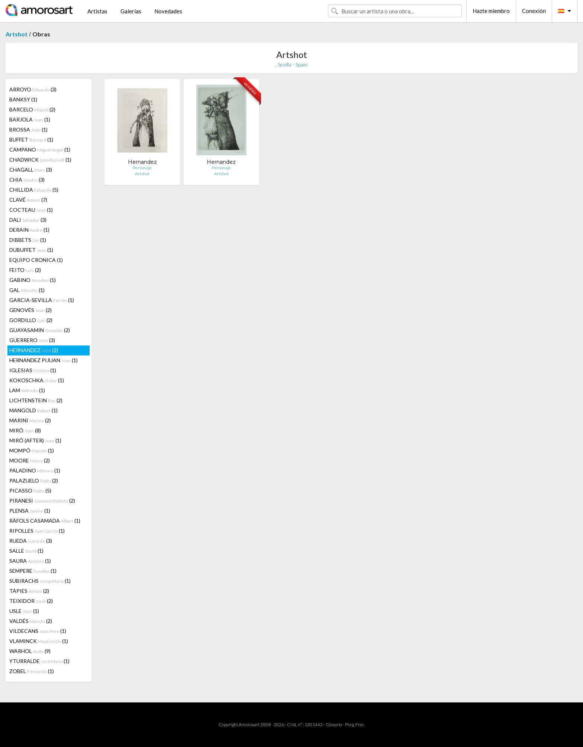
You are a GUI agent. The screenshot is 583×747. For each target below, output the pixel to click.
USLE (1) (24, 611)
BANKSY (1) (23, 99)
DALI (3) (27, 220)
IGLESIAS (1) (32, 370)
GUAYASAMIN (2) (39, 330)
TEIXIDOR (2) (31, 601)
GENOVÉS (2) (30, 310)
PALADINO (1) (34, 470)
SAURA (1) (30, 561)
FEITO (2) (25, 270)
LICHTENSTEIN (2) (35, 400)
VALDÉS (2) (30, 621)
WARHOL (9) (30, 651)
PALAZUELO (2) (33, 480)
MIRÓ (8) (25, 430)
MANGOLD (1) (33, 410)
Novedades (168, 11)
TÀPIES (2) (29, 591)
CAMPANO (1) (39, 149)
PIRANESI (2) (42, 500)
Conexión (534, 10)
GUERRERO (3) (32, 340)
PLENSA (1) (29, 510)
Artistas (97, 11)
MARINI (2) (30, 420)
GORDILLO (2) (30, 320)
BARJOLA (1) (29, 119)
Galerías (130, 11)
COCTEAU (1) (31, 210)
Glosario (334, 724)
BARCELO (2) (32, 109)
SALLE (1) (26, 551)
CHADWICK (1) (40, 159)
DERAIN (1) (29, 230)
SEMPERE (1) (33, 571)
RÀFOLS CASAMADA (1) (44, 520)
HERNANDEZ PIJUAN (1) (43, 360)
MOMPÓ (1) (31, 450)
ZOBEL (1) (31, 671)
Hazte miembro (491, 10)
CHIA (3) (27, 179)
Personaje (142, 167)
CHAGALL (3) (30, 169)
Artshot (17, 34)
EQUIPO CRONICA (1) (36, 260)
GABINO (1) (32, 280)
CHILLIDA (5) (33, 189)
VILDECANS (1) (37, 631)
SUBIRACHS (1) (40, 581)
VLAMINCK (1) (38, 641)
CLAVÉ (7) (28, 200)
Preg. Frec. (355, 724)
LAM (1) (27, 390)
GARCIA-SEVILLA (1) (41, 300)
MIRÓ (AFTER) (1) (35, 440)
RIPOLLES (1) (37, 530)
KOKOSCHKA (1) (36, 380)
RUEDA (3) (30, 540)
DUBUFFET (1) (31, 250)
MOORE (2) (29, 460)
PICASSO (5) (30, 490)
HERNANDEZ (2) (33, 350)
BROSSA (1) (28, 129)
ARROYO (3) (33, 89)
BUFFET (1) (31, 139)
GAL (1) (27, 290)
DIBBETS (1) (27, 240)
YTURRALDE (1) (39, 661)
